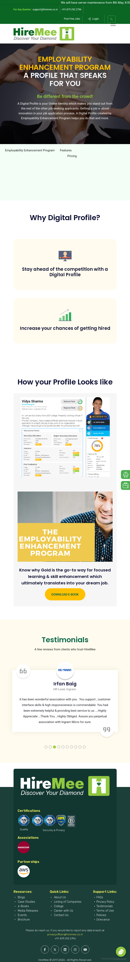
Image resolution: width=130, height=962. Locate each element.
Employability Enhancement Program (30, 150)
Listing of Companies (67, 902)
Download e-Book (64, 594)
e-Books (23, 906)
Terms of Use (105, 910)
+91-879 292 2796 (65, 938)
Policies (101, 915)
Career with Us (63, 910)
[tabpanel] (65, 697)
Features (66, 150)
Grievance (103, 919)
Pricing (72, 156)
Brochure (23, 919)
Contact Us (61, 915)
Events (22, 915)
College (58, 906)
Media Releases (27, 910)
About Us (59, 897)
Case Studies (26, 902)
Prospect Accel (119, 959)
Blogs (21, 897)
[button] (121, 952)
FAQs (99, 897)
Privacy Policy (105, 902)
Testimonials (104, 906)
